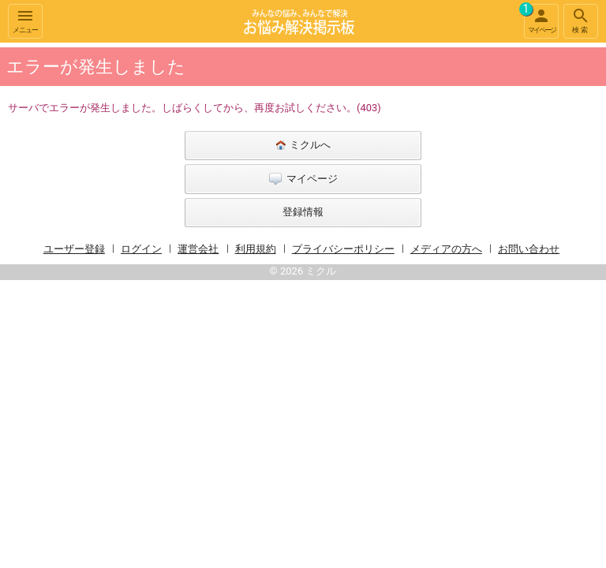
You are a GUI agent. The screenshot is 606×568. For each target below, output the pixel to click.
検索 (580, 20)
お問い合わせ (528, 249)
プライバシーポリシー (343, 249)
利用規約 (255, 249)
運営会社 (198, 249)
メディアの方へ (446, 249)
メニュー (25, 20)
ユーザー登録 (74, 249)
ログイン (141, 249)
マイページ (540, 19)
